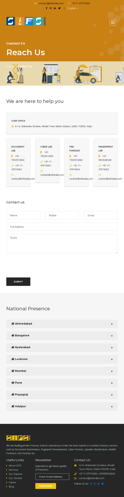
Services (13, 470)
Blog (11, 487)
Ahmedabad (21, 323)
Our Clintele (15, 478)
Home (10, 66)
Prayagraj (19, 394)
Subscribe (45, 486)
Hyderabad (20, 347)
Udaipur (18, 406)
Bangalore (20, 335)
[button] (113, 22)
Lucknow (19, 359)
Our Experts (15, 474)
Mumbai (18, 370)
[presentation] (30, 263)
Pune (16, 382)
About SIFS (15, 465)
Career (12, 482)
